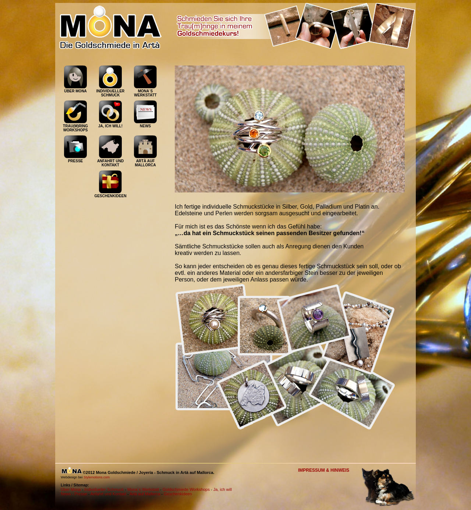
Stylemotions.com (97, 477)
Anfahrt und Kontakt (108, 494)
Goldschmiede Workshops (186, 489)
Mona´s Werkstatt (143, 489)
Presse (80, 494)
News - (67, 494)
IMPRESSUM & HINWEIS (323, 470)
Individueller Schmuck (104, 489)
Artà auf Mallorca (145, 494)
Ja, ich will (222, 489)
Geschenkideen (178, 494)
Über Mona (71, 489)
